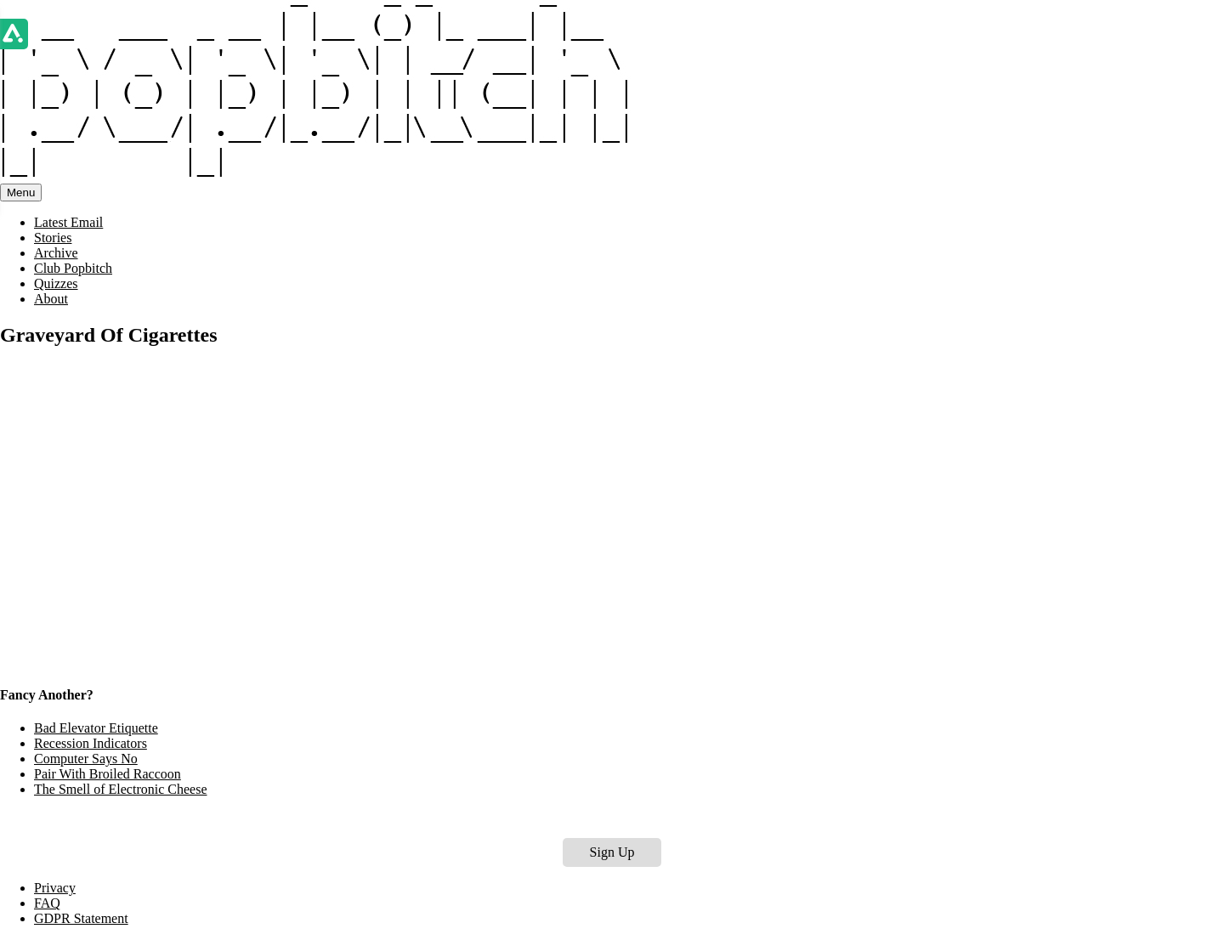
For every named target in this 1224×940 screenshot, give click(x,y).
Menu (21, 192)
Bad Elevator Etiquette (96, 728)
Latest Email (68, 222)
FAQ (47, 903)
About (51, 299)
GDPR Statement (81, 918)
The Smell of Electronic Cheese (120, 789)
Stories (52, 237)
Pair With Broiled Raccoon (107, 774)
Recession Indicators (90, 743)
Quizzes (56, 283)
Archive (56, 253)
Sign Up (612, 852)
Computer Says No (86, 758)
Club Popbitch (73, 268)
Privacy (55, 888)
